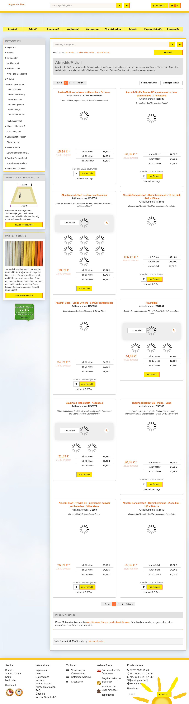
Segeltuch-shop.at (111, 678)
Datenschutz (42, 677)
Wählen (150, 83)
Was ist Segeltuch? (46, 697)
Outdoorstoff (53, 29)
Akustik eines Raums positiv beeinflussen (107, 622)
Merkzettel (10, 680)
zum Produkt (87, 173)
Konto (8, 677)
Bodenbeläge (13, 109)
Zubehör (133, 29)
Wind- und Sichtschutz (16, 74)
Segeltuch (12, 29)
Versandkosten (96, 641)
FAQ (38, 690)
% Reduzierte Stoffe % (16, 163)
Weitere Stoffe (12, 147)
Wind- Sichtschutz (113, 29)
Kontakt (9, 670)
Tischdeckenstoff (13, 121)
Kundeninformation (46, 687)
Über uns (40, 694)
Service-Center (13, 673)
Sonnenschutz (92, 29)
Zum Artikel (69, 223)
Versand (40, 680)
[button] (175, 5)
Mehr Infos (135, 683)
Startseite (69, 52)
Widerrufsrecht (43, 683)
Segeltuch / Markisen (15, 168)
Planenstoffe (173, 29)
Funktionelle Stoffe (153, 29)
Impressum (41, 670)
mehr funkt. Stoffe (15, 114)
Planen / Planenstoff (15, 126)
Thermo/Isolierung (16, 94)
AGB (38, 673)
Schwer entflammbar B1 (17, 153)
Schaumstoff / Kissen (15, 137)
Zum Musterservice (24, 295)
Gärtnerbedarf (12, 142)
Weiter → (81, 83)
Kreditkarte (77, 681)
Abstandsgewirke (15, 104)
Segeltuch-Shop (16, 4)
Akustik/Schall (14, 89)
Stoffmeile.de (108, 686)
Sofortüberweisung (81, 677)
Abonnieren (164, 694)
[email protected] (139, 680)
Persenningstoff (13, 131)
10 (172, 83)
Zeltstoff (33, 29)
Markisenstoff (73, 29)
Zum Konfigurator (24, 225)
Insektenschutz (14, 99)
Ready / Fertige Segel (16, 158)
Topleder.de (108, 695)
